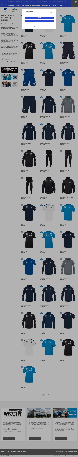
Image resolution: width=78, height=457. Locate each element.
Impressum (42, 26)
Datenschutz (36, 26)
